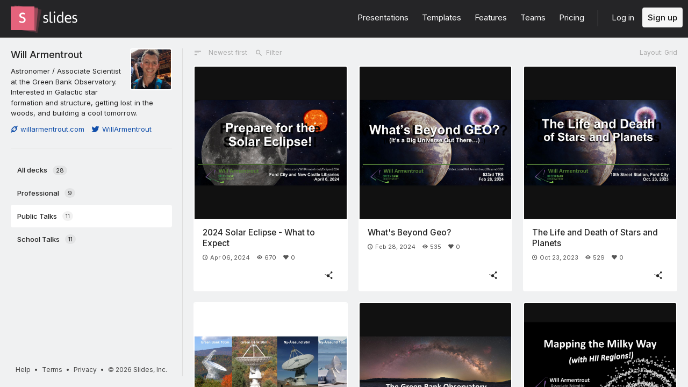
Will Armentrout (47, 54)
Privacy (85, 370)
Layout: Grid (658, 52)
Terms (52, 370)
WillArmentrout (122, 129)
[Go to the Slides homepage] (22, 18)
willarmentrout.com (47, 129)
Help (23, 370)
